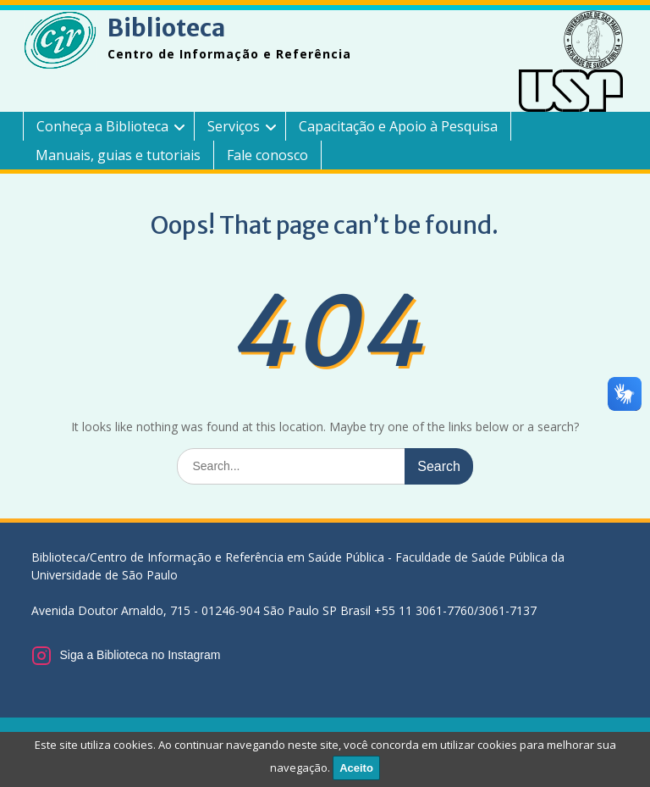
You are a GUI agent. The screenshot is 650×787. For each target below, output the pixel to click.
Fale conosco (267, 155)
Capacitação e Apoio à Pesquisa (398, 126)
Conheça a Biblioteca (102, 126)
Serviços (233, 126)
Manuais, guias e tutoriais (118, 155)
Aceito (356, 768)
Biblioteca (166, 28)
